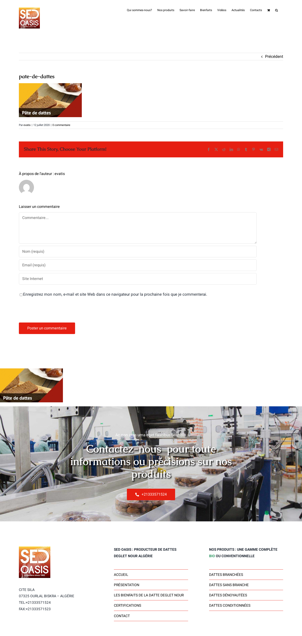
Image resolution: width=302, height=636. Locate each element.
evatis (27, 125)
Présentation (126, 585)
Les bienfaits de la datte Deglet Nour (149, 595)
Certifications (127, 605)
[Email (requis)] (138, 265)
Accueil (121, 574)
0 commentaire (61, 125)
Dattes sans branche (229, 585)
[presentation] (51, 310)
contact (122, 616)
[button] (276, 10)
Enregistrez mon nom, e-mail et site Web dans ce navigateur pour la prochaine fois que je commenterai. (115, 294)
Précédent (274, 57)
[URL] (138, 279)
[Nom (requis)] (138, 251)
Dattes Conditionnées (229, 605)
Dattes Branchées (226, 574)
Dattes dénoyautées (228, 595)
